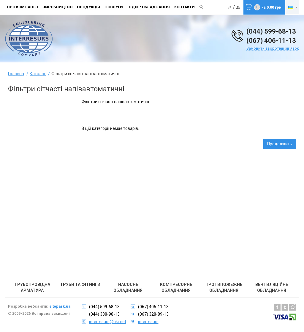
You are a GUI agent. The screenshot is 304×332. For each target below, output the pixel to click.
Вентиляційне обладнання (271, 287)
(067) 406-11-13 (271, 40)
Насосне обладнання (127, 287)
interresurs (148, 321)
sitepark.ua (60, 306)
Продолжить (279, 143)
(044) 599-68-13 (271, 31)
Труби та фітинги (80, 284)
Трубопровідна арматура (32, 287)
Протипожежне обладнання (223, 287)
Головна (16, 73)
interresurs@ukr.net (107, 321)
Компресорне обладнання (176, 287)
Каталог (38, 73)
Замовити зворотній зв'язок (272, 48)
